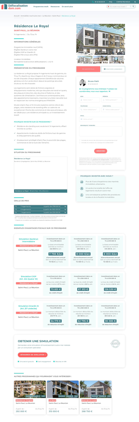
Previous (77, 59)
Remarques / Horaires (87, 124)
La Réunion (46, 16)
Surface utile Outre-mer (22, 216)
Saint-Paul (56, 16)
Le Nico (53, 400)
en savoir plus (88, 69)
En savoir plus (67, 8)
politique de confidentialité (101, 158)
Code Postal (107, 104)
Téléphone (84, 104)
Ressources (55, 8)
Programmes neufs (40, 8)
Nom (81, 95)
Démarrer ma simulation (32, 354)
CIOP (60, 220)
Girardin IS (54, 220)
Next (124, 59)
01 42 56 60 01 (100, 2)
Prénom (105, 95)
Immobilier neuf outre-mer (31, 16)
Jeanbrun (48, 220)
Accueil (16, 16)
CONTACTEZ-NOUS (123, 2)
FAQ (110, 2)
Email (82, 114)
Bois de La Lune (91, 400)
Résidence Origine (24, 400)
